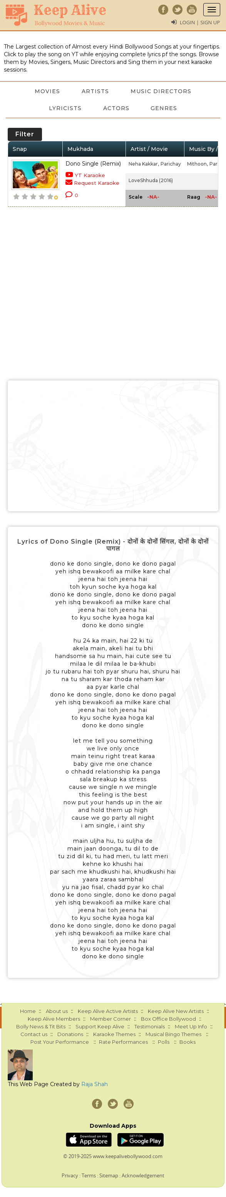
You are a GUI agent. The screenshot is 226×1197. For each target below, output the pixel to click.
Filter (24, 134)
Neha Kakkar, (144, 164)
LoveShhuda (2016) (151, 180)
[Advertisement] (113, 446)
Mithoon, (197, 164)
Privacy (70, 1175)
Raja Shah (94, 1084)
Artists (95, 91)
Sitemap (108, 1175)
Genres (164, 108)
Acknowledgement (143, 1175)
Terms (89, 1175)
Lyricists (65, 108)
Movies (47, 91)
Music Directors (161, 91)
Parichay (171, 164)
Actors (116, 108)
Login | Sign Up (200, 22)
